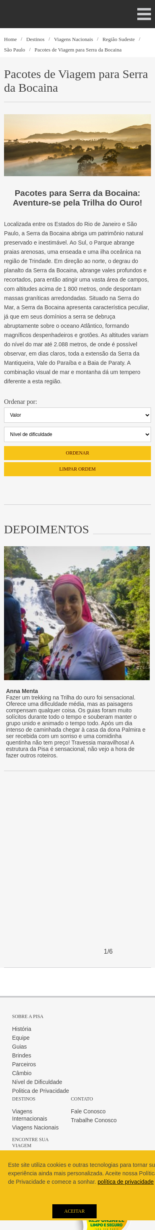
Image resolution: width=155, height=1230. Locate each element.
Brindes (21, 1055)
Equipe (21, 1038)
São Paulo (14, 50)
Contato (82, 1099)
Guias (19, 1046)
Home (10, 39)
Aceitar (74, 1211)
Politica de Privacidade (40, 1091)
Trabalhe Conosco (94, 1120)
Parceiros (24, 1064)
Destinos (35, 39)
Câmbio (21, 1073)
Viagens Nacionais (73, 39)
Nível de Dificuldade (37, 1082)
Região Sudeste (118, 39)
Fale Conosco (88, 1111)
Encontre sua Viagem (30, 1142)
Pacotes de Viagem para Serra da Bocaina (78, 50)
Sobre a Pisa (27, 1016)
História (21, 1029)
